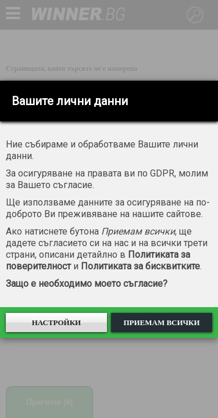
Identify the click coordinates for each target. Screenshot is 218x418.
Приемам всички (161, 322)
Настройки (56, 322)
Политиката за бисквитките (140, 266)
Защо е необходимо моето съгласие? (86, 283)
